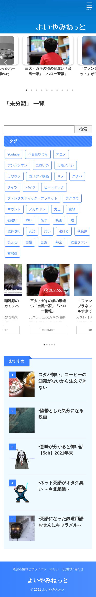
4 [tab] (41, 90)
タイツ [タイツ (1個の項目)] (12, 187)
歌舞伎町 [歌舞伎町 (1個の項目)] (14, 231)
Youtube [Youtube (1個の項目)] (13, 154)
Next (91, 62)
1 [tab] (26, 90)
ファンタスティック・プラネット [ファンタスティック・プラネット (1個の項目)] (32, 198)
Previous (4, 62)
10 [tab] (72, 90)
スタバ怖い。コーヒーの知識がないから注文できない (62, 381)
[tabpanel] (48, 60)
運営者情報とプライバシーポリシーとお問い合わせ (48, 569)
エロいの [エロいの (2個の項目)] (42, 165)
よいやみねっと (48, 580)
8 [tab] (62, 90)
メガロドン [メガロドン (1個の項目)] (37, 209)
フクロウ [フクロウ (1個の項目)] (72, 198)
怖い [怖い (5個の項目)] (29, 220)
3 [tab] (36, 90)
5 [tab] (46, 90)
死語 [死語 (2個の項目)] (32, 231)
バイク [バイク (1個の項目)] (31, 187)
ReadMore (48, 330)
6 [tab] (52, 90)
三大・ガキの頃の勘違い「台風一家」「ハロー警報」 (48, 306)
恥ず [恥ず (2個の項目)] (44, 220)
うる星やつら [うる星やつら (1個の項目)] (38, 154)
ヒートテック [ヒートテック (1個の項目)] (54, 187)
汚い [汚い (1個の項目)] (47, 231)
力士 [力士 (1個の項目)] (57, 209)
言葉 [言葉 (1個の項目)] (44, 242)
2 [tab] (31, 90)
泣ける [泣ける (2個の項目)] (64, 231)
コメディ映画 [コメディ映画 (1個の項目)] (39, 176)
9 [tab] (67, 90)
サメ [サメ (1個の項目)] (60, 176)
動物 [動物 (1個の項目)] (72, 209)
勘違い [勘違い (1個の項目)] (12, 220)
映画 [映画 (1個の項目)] (59, 220)
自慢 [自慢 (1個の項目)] (29, 242)
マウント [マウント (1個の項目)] (14, 209)
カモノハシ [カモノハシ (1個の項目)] (65, 165)
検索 (83, 129)
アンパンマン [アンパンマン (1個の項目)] (17, 165)
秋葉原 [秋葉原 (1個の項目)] (82, 231)
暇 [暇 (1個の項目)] (72, 220)
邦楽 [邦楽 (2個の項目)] (59, 242)
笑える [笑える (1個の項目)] (12, 242)
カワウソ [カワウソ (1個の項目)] (14, 176)
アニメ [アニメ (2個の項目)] (61, 154)
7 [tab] (57, 90)
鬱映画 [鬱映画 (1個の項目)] (12, 253)
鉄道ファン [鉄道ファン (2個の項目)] (79, 242)
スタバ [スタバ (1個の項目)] (77, 176)
